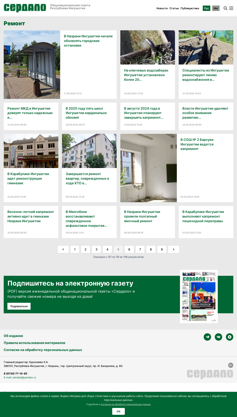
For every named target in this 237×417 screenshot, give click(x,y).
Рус (206, 8)
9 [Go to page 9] (162, 249)
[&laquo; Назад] (63, 249)
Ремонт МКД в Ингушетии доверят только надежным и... (30, 113)
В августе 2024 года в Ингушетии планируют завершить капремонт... (143, 113)
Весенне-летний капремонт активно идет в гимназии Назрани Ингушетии (30, 216)
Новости (162, 8)
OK (118, 411)
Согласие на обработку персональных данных (43, 350)
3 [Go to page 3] (96, 249)
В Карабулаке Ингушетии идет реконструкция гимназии (28, 178)
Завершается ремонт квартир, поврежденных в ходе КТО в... (87, 178)
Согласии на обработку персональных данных (126, 404)
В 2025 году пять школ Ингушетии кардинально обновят (86, 113)
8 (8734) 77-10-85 (15, 373)
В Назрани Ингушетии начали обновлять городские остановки (88, 40)
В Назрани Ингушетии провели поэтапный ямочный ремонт (142, 216)
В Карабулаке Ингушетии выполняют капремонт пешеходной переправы (203, 216)
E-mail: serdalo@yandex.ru (20, 377)
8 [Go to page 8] (151, 249)
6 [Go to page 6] (129, 249)
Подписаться (19, 306)
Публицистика (190, 8)
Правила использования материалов (34, 343)
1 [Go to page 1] (75, 249)
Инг (216, 8)
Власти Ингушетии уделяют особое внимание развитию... (205, 113)
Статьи (174, 8)
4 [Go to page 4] (107, 249)
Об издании (13, 336)
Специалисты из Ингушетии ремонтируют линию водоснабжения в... (205, 75)
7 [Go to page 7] (140, 249)
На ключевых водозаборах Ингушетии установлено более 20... (146, 75)
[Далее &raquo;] (173, 249)
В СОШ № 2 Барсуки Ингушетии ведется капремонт (197, 144)
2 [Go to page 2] (85, 249)
